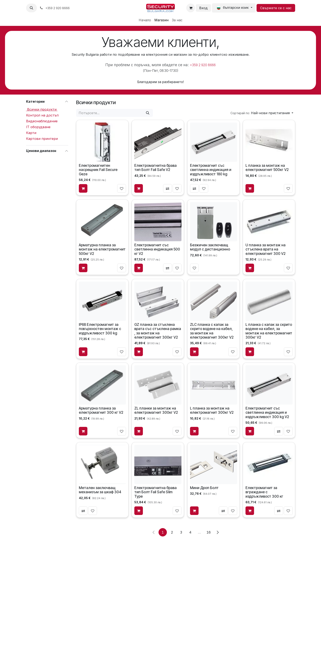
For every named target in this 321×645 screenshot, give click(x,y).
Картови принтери (42, 139)
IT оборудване (38, 127)
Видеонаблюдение (42, 121)
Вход (203, 8)
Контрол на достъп (42, 115)
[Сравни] (167, 188)
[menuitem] (145, 20)
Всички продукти (42, 109)
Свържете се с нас (276, 8)
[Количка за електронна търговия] (190, 8)
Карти (31, 133)
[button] (31, 8)
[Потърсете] (147, 113)
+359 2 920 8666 (203, 65)
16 (208, 532)
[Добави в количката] (83, 188)
